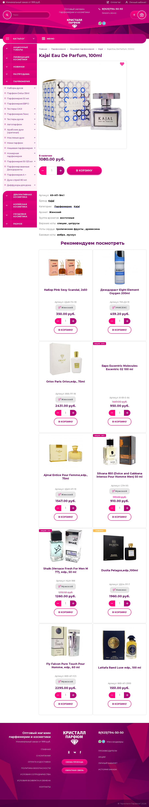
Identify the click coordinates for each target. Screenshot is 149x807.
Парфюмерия (21, 81)
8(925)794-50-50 (112, 9)
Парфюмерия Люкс (18, 114)
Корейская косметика (20, 205)
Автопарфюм (14, 124)
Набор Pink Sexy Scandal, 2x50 (65, 289)
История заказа (107, 769)
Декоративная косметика (22, 195)
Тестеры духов (15, 119)
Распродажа (21, 74)
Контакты (45, 787)
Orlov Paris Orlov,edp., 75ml (65, 381)
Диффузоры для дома (19, 185)
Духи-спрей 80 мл (17, 180)
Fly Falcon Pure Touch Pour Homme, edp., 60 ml (65, 665)
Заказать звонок (109, 13)
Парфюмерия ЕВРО (18, 103)
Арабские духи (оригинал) (15, 131)
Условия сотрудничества (35, 774)
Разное (17, 224)
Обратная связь (74, 770)
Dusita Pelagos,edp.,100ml (119, 570)
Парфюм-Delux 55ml (18, 93)
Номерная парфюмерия (14, 154)
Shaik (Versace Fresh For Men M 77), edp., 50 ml (65, 570)
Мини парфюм (15, 143)
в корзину (84, 170)
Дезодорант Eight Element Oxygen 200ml (119, 291)
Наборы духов (15, 88)
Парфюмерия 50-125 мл (20, 161)
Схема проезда (74, 762)
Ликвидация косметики (21, 58)
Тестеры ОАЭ (14, 108)
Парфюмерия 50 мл (18, 98)
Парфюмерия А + (16, 174)
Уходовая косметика (20, 215)
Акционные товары (20, 48)
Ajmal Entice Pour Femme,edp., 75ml (65, 477)
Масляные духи (15, 137)
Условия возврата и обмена (34, 780)
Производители (107, 751)
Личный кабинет (107, 763)
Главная (43, 49)
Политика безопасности (36, 768)
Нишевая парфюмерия (20, 148)
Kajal (100, 49)
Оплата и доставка (39, 762)
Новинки (19, 67)
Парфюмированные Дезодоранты (18, 168)
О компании (43, 755)
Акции (102, 757)
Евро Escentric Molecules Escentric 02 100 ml (119, 367)
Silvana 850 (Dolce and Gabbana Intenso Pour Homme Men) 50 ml (120, 475)
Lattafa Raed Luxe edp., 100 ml (119, 667)
